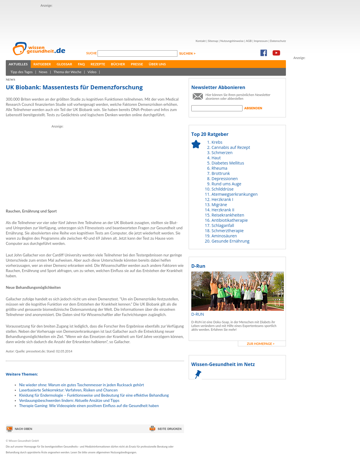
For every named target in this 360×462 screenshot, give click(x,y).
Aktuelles (18, 64)
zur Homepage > (261, 343)
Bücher (118, 64)
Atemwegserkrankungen (235, 194)
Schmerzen (222, 152)
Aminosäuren (224, 236)
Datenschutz (278, 40)
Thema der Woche (67, 72)
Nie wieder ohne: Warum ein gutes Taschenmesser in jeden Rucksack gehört (81, 384)
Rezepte (98, 64)
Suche (92, 53)
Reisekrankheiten (228, 215)
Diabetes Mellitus (228, 163)
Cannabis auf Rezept (231, 147)
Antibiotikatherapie (230, 220)
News (43, 72)
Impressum (261, 40)
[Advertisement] (146, 21)
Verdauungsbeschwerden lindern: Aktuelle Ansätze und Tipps (69, 400)
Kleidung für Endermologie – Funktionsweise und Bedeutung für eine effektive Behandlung (94, 395)
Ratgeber (42, 64)
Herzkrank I (222, 199)
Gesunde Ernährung (230, 241)
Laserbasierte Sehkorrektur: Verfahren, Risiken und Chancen (68, 390)
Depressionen (225, 178)
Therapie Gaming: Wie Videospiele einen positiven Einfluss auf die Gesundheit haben (89, 405)
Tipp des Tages (21, 72)
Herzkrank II (223, 209)
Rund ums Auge (226, 183)
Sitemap (213, 40)
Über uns (157, 64)
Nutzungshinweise (232, 40)
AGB (248, 40)
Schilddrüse (223, 189)
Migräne (219, 204)
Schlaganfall (223, 225)
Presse (137, 64)
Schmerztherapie (228, 230)
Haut (216, 157)
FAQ (81, 64)
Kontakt (201, 40)
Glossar (64, 64)
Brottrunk (221, 173)
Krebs (217, 142)
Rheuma (219, 168)
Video (91, 72)
